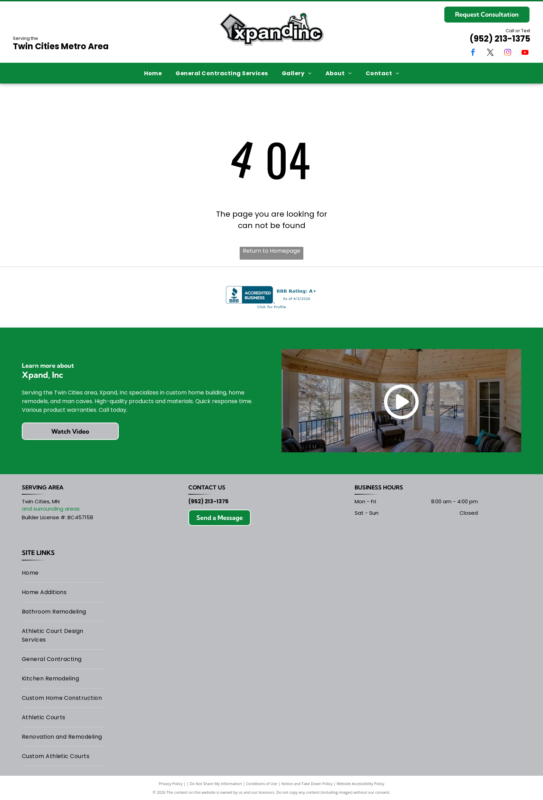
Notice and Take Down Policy (307, 783)
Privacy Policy (171, 783)
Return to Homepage (271, 251)
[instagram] (507, 53)
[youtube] (525, 53)
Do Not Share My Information (216, 783)
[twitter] (490, 53)
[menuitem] (153, 73)
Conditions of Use (261, 783)
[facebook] (473, 53)
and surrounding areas (51, 508)
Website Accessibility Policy (360, 783)
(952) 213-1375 (500, 38)
